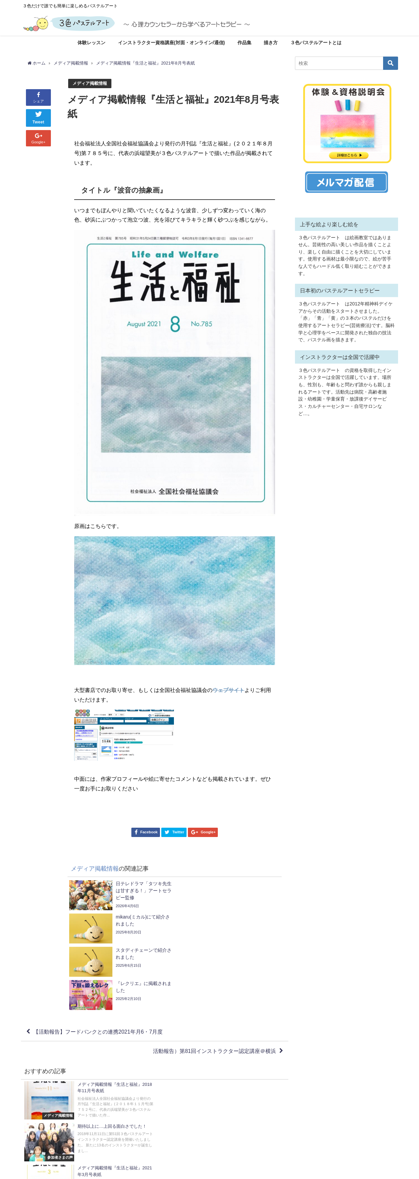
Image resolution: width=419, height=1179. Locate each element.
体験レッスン (91, 42)
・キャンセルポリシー (236, 1144)
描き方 (271, 42)
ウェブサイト (228, 690)
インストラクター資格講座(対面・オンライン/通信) (171, 42)
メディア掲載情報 (89, 83)
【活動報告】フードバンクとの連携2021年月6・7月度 (98, 965)
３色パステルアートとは (316, 42)
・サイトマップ (229, 1137)
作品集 (244, 42)
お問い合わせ (232, 1130)
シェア (38, 97)
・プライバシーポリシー (238, 1151)
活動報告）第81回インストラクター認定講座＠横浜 (214, 984)
